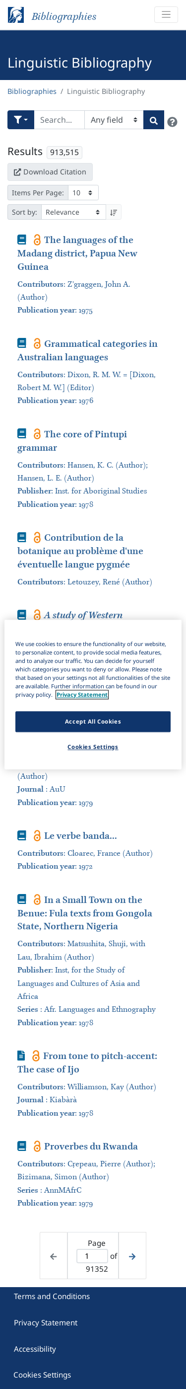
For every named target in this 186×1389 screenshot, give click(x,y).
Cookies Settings (42, 1375)
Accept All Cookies (93, 721)
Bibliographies (32, 91)
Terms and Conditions (52, 1296)
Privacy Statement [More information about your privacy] (82, 694)
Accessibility (35, 1349)
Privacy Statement (45, 1322)
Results (25, 151)
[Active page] (92, 1256)
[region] (92, 694)
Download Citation (50, 171)
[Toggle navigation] (166, 14)
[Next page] (132, 1255)
